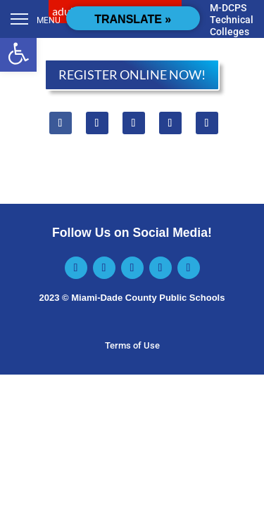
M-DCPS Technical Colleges (231, 19)
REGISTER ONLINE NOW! (132, 74)
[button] (18, 53)
